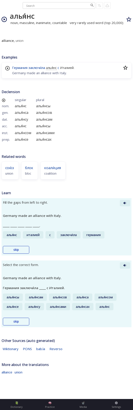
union (18, 372)
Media (83, 404)
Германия (19, 67)
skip (16, 250)
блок (29, 167)
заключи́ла (36, 67)
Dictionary (17, 404)
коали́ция (52, 167)
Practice (50, 404)
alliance (7, 372)
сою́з (9, 167)
